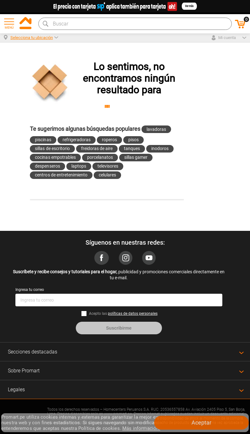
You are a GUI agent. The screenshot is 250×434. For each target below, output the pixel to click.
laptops (78, 166)
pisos (133, 139)
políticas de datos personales (133, 313)
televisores (107, 166)
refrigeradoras (77, 139)
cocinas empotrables (55, 157)
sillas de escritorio (52, 148)
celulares (107, 174)
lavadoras (156, 129)
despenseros (47, 166)
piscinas (43, 139)
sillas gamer (135, 157)
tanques (132, 148)
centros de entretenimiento (61, 174)
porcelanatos (100, 157)
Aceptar (201, 422)
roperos (109, 139)
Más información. (141, 428)
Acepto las (123, 313)
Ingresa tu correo (29, 289)
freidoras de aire (97, 148)
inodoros (160, 148)
